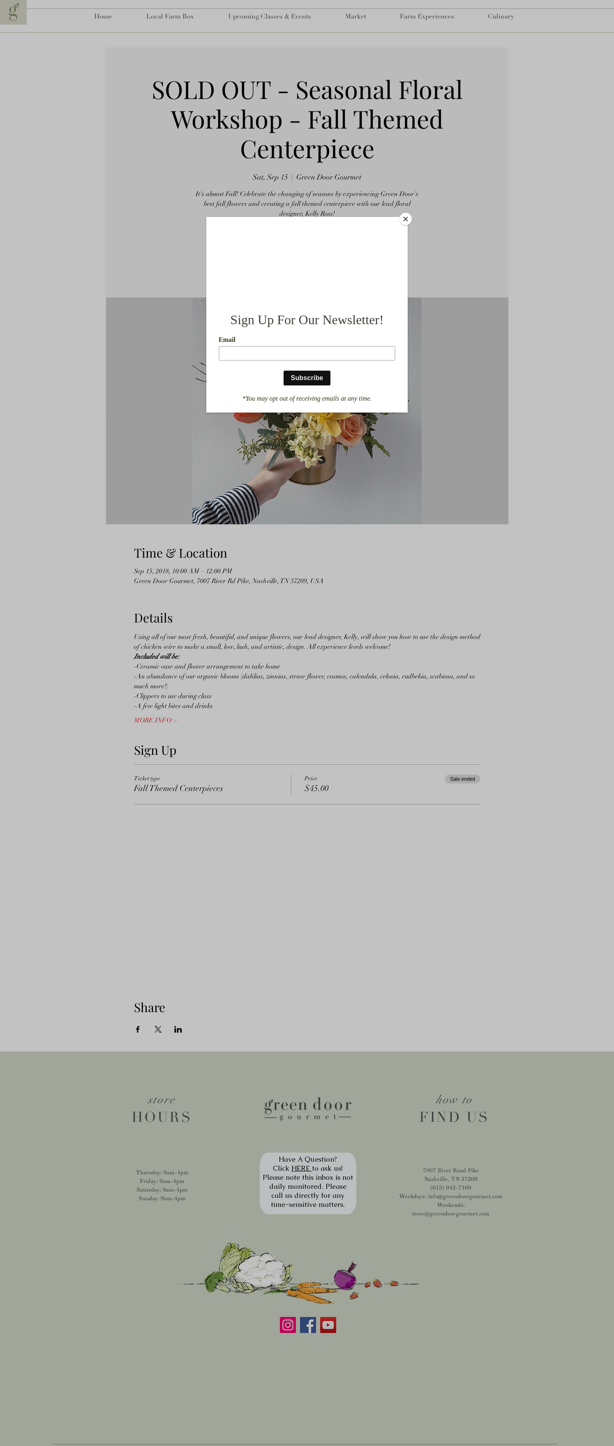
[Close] (405, 219)
